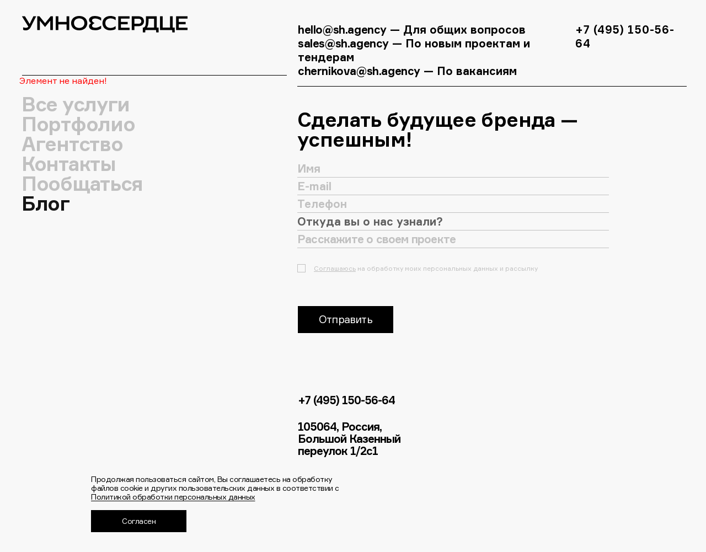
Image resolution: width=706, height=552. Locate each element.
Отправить (345, 319)
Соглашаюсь (335, 268)
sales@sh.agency (343, 43)
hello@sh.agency (342, 29)
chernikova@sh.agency (361, 71)
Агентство (72, 144)
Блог (45, 203)
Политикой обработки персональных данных (173, 496)
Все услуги (76, 104)
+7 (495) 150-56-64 (346, 400)
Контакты (69, 164)
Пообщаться (82, 184)
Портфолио (78, 124)
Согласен (139, 521)
